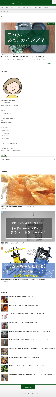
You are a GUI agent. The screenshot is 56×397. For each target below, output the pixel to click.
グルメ (12, 7)
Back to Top (28, 387)
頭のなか (46, 7)
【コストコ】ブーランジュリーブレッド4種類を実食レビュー (23, 322)
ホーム (2, 7)
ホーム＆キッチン (6, 281)
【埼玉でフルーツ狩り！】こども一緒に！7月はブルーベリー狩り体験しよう (26, 366)
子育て (7, 7)
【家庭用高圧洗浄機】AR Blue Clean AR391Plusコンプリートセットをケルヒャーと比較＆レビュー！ (24, 279)
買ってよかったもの (27, 7)
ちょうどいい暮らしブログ (32, 393)
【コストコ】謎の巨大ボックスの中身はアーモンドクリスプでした (24, 296)
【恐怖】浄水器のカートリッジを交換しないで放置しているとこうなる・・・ (19, 243)
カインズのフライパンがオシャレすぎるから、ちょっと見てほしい (23, 57)
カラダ (35, 7)
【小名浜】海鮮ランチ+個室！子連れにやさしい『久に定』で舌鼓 (24, 357)
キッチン (15, 54)
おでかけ (18, 7)
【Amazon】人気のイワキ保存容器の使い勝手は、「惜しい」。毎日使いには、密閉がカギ (30, 331)
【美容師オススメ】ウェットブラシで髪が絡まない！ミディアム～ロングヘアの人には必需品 (30, 374)
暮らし (40, 7)
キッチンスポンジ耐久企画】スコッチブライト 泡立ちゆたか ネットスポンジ (26, 313)
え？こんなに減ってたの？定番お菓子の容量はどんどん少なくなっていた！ (18, 206)
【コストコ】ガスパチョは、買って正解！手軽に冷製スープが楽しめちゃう (26, 305)
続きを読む (49, 63)
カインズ (52, 23)
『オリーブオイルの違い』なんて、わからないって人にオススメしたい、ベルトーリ (28, 339)
